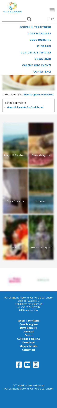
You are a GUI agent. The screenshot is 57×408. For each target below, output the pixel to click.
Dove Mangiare (39, 33)
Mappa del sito (28, 346)
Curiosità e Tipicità (36, 52)
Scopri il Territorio (35, 27)
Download (42, 59)
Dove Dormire (40, 39)
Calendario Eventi (36, 65)
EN (53, 19)
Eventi (28, 335)
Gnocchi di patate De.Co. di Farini (25, 107)
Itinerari (44, 46)
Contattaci (42, 71)
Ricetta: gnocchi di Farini (38, 94)
